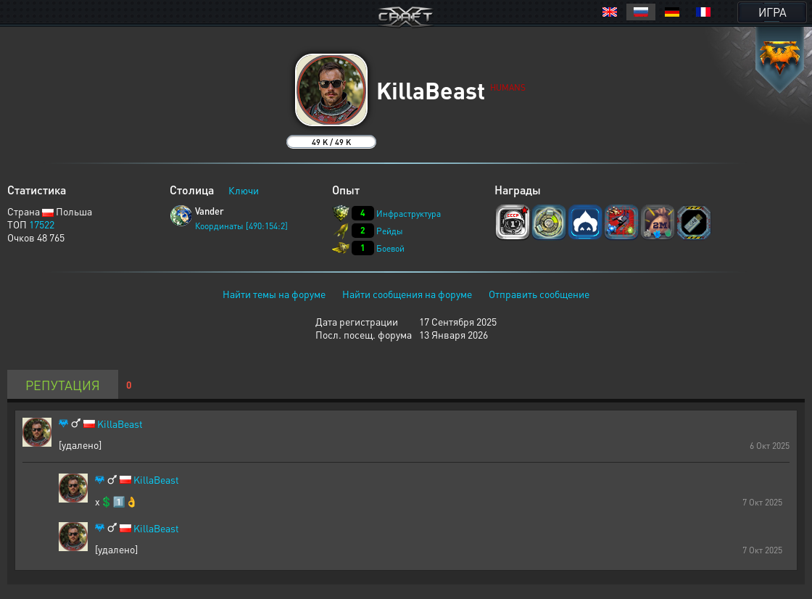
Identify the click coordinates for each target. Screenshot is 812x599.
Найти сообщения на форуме (407, 293)
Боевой (390, 248)
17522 (41, 224)
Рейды (389, 231)
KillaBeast (120, 424)
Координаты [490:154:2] (241, 225)
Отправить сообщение (539, 293)
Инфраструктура (408, 213)
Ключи (243, 190)
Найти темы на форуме (274, 293)
